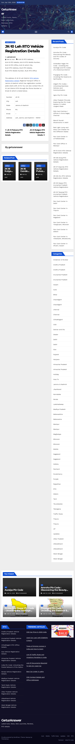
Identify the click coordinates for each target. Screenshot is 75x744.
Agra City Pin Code (60, 95)
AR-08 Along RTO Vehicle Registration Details (60, 160)
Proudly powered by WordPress (10, 737)
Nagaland (56, 454)
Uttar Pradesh (58, 539)
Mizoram (56, 439)
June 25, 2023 (10, 593)
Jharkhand (57, 389)
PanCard (56, 469)
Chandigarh (57, 300)
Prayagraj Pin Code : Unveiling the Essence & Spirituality (62, 77)
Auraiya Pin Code (59, 47)
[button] (68, 32)
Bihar (55, 295)
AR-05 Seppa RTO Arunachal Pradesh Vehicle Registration (60, 185)
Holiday (56, 374)
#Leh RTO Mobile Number (14, 71)
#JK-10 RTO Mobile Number (30, 62)
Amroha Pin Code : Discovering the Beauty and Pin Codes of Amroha (55, 590)
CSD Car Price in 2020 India (36, 632)
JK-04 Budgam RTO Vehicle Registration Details (37, 132)
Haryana (56, 359)
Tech (55, 499)
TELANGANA (57, 504)
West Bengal (58, 554)
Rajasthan (57, 484)
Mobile (55, 449)
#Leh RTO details (25, 68)
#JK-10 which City (25, 65)
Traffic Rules (58, 514)
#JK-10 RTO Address (25, 59)
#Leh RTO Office (31, 71)
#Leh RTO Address (11, 68)
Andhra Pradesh (59, 265)
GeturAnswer (11, 720)
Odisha (55, 464)
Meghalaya (57, 434)
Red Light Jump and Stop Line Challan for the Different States (61, 129)
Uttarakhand (57, 544)
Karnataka (57, 394)
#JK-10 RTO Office (11, 65)
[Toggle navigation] (36, 31)
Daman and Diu (59, 329)
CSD (54, 324)
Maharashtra (58, 414)
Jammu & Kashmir (10, 42)
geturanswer (11, 57)
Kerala (55, 399)
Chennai (56, 314)
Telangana (57, 509)
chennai (56, 310)
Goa (54, 349)
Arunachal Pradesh (60, 275)
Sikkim (55, 494)
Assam (55, 285)
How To (56, 379)
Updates (56, 534)
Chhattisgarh (58, 319)
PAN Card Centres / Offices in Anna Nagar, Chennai (61, 113)
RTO (54, 489)
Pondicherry (57, 474)
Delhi (55, 339)
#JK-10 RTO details (12, 62)
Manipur (56, 424)
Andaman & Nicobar (60, 260)
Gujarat (56, 354)
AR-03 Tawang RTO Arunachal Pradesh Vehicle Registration (60, 194)
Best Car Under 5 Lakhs (35, 671)
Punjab (55, 479)
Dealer (55, 334)
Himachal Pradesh (60, 364)
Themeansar (5, 739)
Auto (55, 290)
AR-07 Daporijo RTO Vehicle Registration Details (60, 169)
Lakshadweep (58, 404)
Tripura (56, 519)
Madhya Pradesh (59, 409)
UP (54, 529)
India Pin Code (69, 740)
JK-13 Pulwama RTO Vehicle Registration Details (14, 132)
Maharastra (57, 419)
